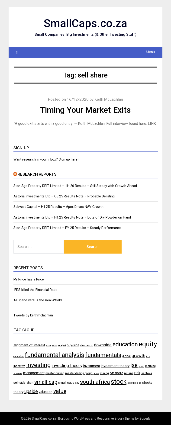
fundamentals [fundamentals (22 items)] (103, 354)
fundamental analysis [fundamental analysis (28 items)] (54, 355)
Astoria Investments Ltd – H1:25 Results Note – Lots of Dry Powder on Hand (72, 217)
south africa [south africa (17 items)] (95, 382)
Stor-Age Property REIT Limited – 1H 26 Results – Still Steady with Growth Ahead (75, 186)
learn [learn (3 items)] (141, 366)
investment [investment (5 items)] (91, 366)
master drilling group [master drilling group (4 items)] (79, 373)
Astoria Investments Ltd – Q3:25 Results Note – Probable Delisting (64, 196)
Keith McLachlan (108, 99)
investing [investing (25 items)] (38, 364)
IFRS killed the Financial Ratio (35, 290)
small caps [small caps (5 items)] (66, 382)
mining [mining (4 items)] (104, 373)
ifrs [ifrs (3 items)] (148, 356)
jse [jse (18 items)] (134, 365)
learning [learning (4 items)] (150, 366)
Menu (150, 52)
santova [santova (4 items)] (146, 373)
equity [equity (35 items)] (148, 344)
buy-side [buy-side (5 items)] (73, 345)
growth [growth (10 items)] (138, 355)
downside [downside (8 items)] (103, 345)
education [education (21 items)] (125, 344)
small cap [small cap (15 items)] (45, 382)
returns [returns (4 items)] (128, 373)
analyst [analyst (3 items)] (62, 345)
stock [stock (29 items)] (118, 381)
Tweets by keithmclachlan (33, 315)
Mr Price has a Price (28, 279)
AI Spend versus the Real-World (37, 300)
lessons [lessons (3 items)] (17, 373)
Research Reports (37, 174)
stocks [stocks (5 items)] (147, 382)
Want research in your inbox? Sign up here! (45, 159)
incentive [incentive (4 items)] (19, 366)
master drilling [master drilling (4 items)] (54, 373)
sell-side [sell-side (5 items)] (19, 382)
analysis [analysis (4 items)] (51, 345)
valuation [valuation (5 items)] (45, 392)
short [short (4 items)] (29, 382)
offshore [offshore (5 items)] (116, 373)
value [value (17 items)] (59, 391)
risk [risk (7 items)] (137, 373)
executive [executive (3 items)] (18, 356)
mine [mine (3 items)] (96, 373)
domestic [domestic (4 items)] (86, 345)
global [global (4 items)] (126, 356)
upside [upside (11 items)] (31, 391)
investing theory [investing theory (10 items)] (67, 365)
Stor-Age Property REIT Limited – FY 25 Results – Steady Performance (67, 228)
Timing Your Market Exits (85, 110)
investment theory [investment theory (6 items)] (115, 366)
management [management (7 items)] (34, 373)
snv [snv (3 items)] (77, 382)
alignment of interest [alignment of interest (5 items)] (29, 345)
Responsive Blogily (110, 418)
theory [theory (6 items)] (18, 392)
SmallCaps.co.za (85, 23)
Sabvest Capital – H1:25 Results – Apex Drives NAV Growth (58, 207)
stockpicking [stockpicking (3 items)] (134, 382)
